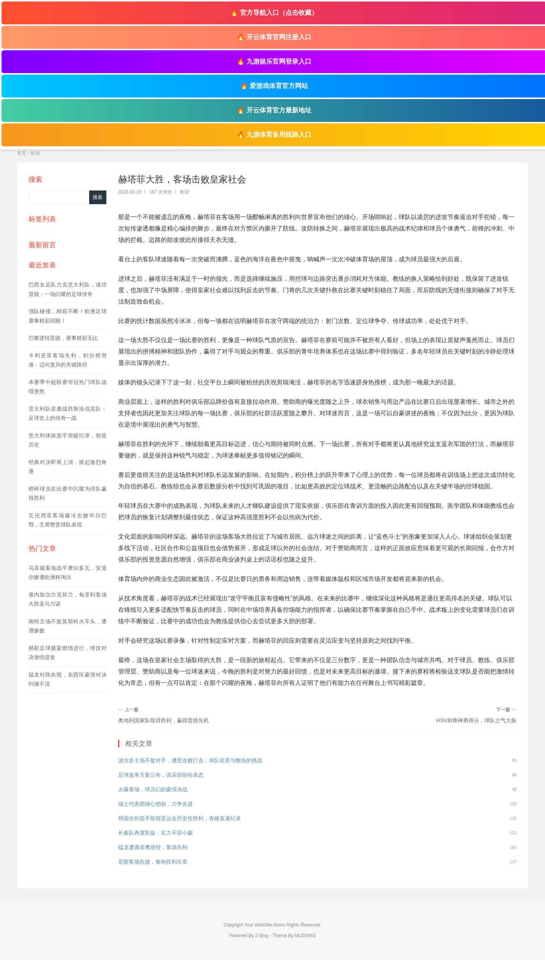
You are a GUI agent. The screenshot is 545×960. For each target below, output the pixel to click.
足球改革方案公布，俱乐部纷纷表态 (161, 775)
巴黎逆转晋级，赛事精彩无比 (63, 338)
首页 (21, 153)
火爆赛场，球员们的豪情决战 (153, 789)
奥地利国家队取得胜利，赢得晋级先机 (163, 720)
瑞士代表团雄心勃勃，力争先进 (155, 804)
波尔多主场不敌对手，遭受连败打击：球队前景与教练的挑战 (190, 760)
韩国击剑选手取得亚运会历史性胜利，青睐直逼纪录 (179, 818)
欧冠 (35, 153)
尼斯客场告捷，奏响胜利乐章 (153, 862)
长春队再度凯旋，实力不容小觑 (155, 833)
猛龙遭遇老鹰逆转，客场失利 (153, 847)
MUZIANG (305, 935)
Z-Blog (261, 935)
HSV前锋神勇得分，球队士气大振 (476, 720)
